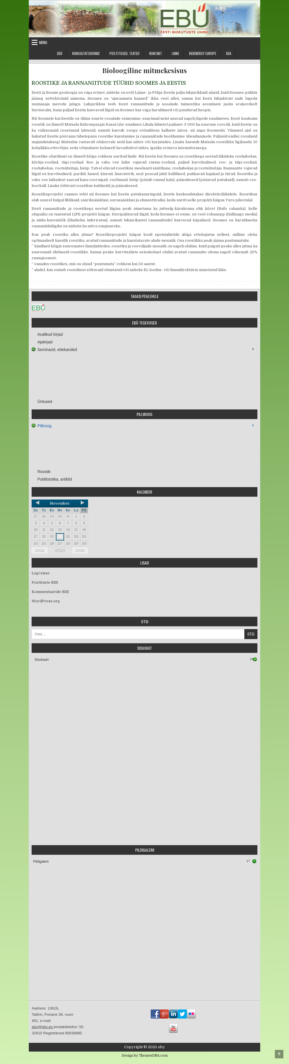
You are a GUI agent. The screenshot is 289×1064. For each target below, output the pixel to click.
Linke (175, 53)
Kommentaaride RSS (50, 592)
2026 (80, 550)
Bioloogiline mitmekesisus (144, 70)
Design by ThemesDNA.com (145, 1056)
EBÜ (59, 53)
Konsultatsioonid (86, 53)
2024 (39, 550)
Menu (43, 42)
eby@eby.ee (43, 1027)
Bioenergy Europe (202, 53)
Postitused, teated (124, 53)
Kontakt (155, 53)
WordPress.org (46, 601)
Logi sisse (41, 573)
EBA (228, 53)
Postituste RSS (45, 582)
